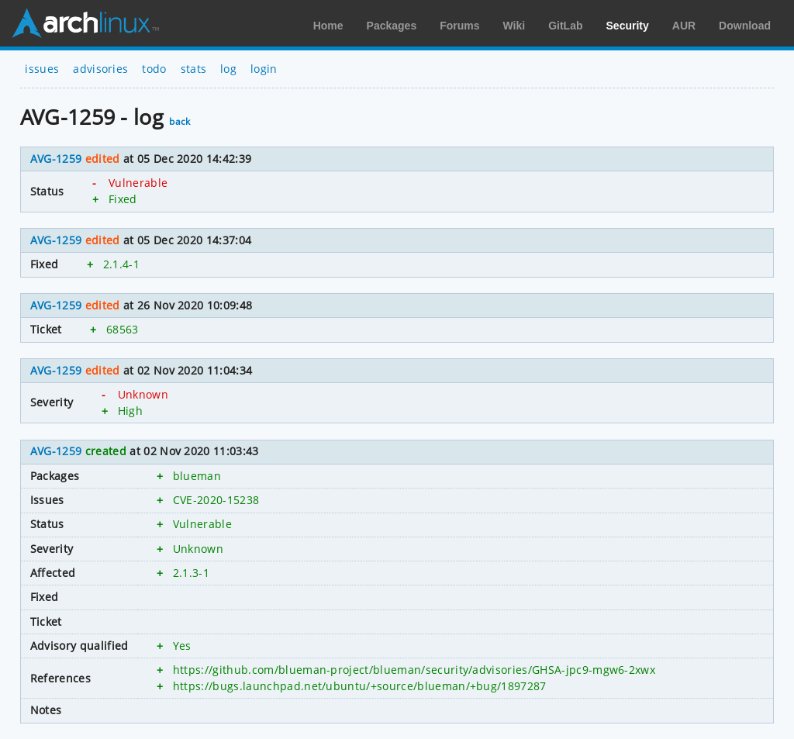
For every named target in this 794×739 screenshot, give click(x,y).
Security (627, 25)
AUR (684, 25)
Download (745, 25)
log (228, 68)
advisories (100, 68)
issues (42, 68)
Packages (392, 25)
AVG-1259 (56, 158)
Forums (459, 25)
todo (154, 68)
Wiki (514, 25)
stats (194, 68)
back (179, 121)
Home (328, 25)
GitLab (565, 25)
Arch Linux (85, 23)
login (264, 68)
